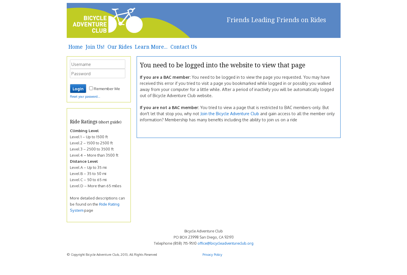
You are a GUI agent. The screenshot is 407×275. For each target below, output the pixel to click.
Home (75, 47)
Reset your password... (85, 96)
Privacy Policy (212, 254)
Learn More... (151, 47)
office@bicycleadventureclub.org (225, 243)
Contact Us (183, 47)
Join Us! (95, 47)
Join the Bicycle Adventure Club (229, 113)
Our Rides (120, 47)
